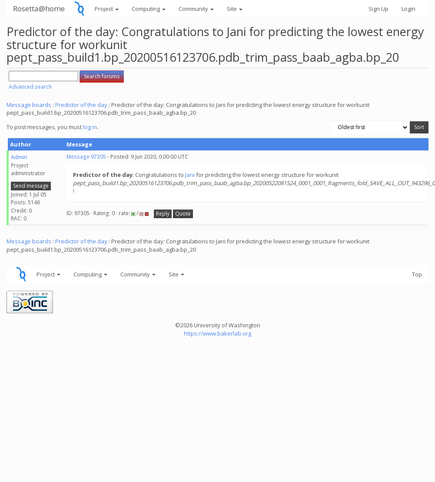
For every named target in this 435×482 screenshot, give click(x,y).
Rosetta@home (39, 8)
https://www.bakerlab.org (217, 333)
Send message (31, 185)
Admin (19, 157)
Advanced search (30, 86)
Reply (162, 213)
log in (90, 127)
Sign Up (379, 9)
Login (408, 9)
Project (107, 9)
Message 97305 (86, 156)
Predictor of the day (81, 105)
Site (234, 9)
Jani (190, 175)
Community (196, 9)
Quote (183, 213)
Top (417, 274)
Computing (149, 9)
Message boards (29, 105)
